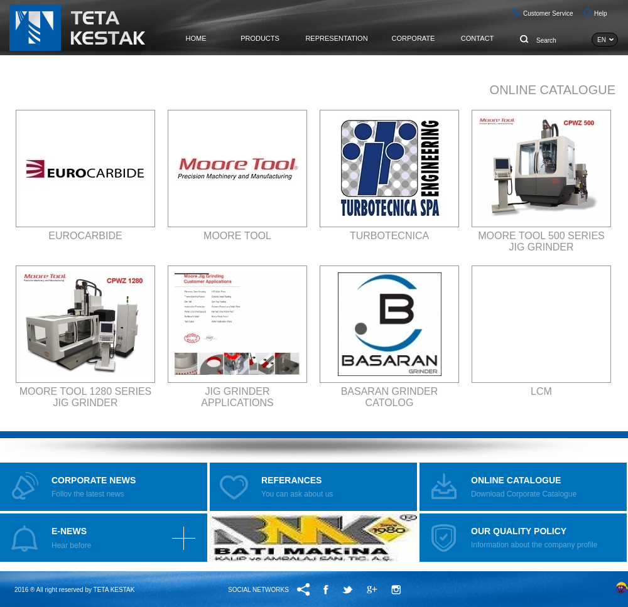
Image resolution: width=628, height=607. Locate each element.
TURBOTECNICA (389, 235)
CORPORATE (413, 38)
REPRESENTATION (336, 38)
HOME (196, 38)
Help (600, 13)
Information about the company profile (534, 537)
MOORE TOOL (237, 235)
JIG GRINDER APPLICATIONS (237, 397)
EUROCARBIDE (85, 235)
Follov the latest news (93, 486)
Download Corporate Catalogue (524, 486)
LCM (541, 391)
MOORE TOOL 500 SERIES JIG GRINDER (541, 241)
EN (601, 39)
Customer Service (548, 13)
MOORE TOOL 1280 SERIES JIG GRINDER (85, 397)
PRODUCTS (260, 38)
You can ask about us (297, 486)
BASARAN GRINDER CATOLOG (389, 397)
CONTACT (477, 38)
